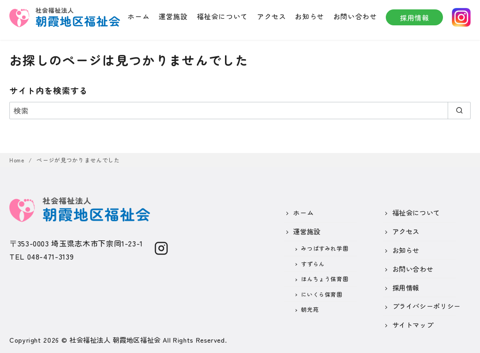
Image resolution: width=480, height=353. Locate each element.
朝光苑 (310, 309)
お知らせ (309, 16)
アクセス (271, 16)
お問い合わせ (355, 16)
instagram (461, 17)
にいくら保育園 (321, 294)
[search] (459, 110)
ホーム (139, 16)
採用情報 (414, 18)
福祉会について (222, 16)
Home (17, 160)
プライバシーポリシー (426, 306)
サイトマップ (413, 325)
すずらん (313, 264)
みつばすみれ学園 (324, 248)
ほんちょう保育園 (324, 279)
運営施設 (173, 16)
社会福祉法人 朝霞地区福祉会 (115, 340)
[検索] (240, 110)
